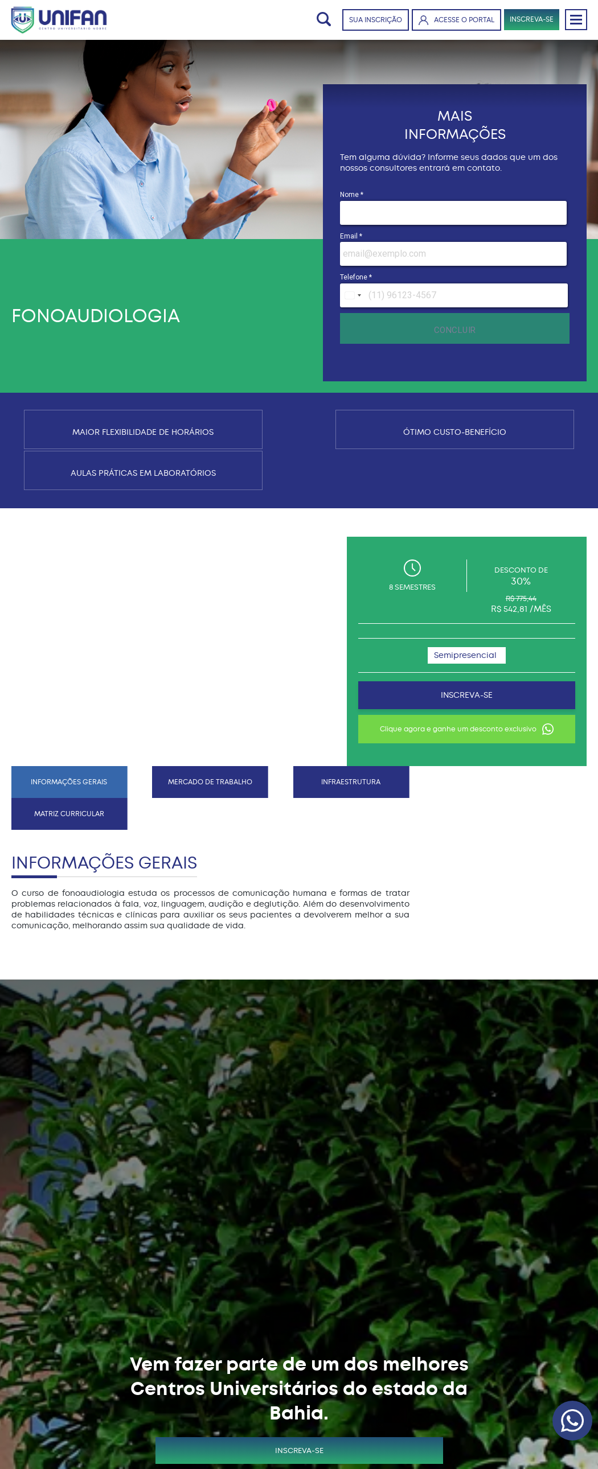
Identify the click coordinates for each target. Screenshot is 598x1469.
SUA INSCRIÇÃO (369, 21)
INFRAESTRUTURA (237, 494)
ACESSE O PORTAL (451, 21)
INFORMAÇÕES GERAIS (56, 494)
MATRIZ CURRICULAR (328, 494)
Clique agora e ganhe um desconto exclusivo (500, 670)
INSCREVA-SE (528, 21)
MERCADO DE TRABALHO (147, 494)
